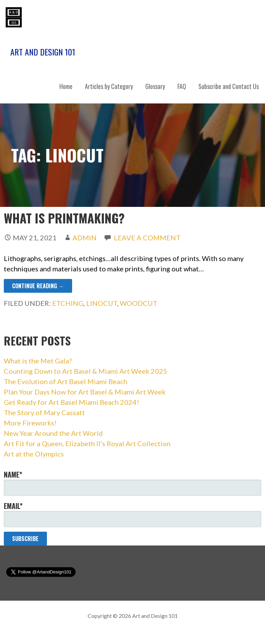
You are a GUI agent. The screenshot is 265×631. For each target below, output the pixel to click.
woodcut (138, 303)
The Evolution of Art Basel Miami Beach (65, 381)
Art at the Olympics (34, 454)
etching (68, 303)
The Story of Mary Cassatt (44, 412)
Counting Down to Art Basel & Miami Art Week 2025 (85, 371)
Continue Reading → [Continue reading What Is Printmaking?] (38, 286)
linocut (101, 303)
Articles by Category (109, 86)
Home (65, 86)
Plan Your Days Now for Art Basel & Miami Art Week (85, 392)
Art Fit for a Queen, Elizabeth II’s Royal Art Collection (87, 443)
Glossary (155, 86)
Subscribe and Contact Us (228, 86)
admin (84, 237)
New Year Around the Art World (53, 433)
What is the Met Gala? (38, 361)
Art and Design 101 (42, 52)
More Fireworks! (30, 423)
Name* (133, 482)
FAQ (181, 86)
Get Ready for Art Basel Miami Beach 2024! (71, 402)
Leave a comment (147, 237)
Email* (133, 514)
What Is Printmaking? (64, 218)
